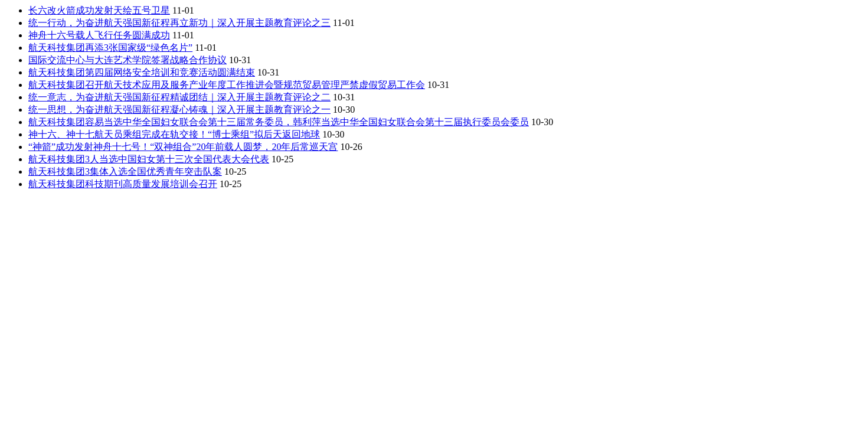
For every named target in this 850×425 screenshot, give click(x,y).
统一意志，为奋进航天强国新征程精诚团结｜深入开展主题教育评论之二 (179, 97)
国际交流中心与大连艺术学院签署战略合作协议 (127, 60)
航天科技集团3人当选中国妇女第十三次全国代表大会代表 (148, 159)
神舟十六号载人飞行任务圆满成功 (99, 35)
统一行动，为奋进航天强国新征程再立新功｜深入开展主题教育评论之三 (179, 23)
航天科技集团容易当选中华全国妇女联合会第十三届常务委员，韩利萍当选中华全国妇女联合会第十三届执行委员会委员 (278, 122)
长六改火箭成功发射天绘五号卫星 (99, 10)
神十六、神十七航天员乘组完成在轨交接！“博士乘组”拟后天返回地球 (174, 134)
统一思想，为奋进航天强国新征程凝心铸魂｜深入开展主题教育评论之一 (179, 109)
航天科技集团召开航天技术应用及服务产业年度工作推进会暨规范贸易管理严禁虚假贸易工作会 (226, 85)
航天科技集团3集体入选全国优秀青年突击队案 (125, 171)
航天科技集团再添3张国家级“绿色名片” (110, 47)
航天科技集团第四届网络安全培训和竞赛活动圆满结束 (141, 72)
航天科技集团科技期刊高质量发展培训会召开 (122, 184)
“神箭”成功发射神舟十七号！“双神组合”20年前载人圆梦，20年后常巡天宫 (183, 147)
